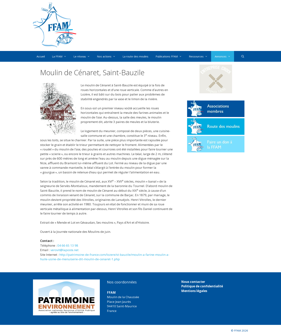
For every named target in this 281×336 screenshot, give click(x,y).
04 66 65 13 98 (67, 245)
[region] (66, 297)
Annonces (224, 56)
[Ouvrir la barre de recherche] (242, 56)
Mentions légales (194, 291)
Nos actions (108, 56)
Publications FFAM (170, 56)
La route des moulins (135, 56)
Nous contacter (193, 282)
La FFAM (61, 56)
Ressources (200, 56)
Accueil (41, 56)
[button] (215, 79)
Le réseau (83, 56)
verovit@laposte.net (64, 250)
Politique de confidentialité (202, 286)
